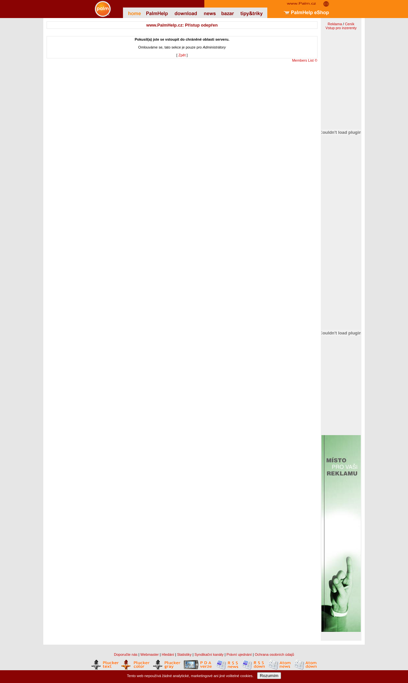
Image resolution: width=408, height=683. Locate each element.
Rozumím (269, 675)
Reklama (335, 24)
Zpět (182, 55)
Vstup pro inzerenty (341, 28)
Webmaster (149, 654)
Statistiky (184, 654)
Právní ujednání (239, 654)
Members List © (304, 60)
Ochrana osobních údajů (274, 654)
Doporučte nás (125, 654)
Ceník (350, 24)
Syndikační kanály (209, 654)
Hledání (168, 654)
